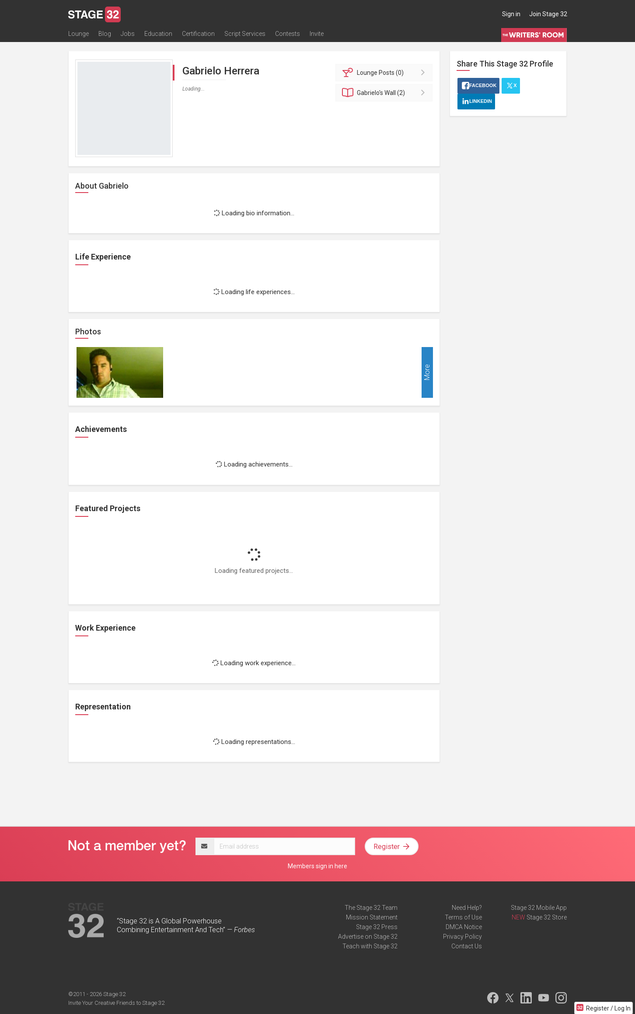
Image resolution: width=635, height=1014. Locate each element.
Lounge (78, 33)
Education (158, 33)
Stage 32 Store (547, 917)
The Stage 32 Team (371, 907)
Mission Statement (372, 917)
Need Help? (467, 907)
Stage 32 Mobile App (539, 907)
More (427, 373)
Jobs (128, 33)
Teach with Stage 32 (370, 946)
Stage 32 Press (377, 926)
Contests (287, 33)
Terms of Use (463, 917)
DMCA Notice (464, 926)
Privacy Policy (462, 936)
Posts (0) (385, 72)
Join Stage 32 (548, 14)
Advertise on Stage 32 (368, 936)
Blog (104, 33)
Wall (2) (385, 93)
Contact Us (466, 946)
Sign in (511, 14)
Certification (198, 33)
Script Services (244, 33)
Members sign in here (317, 866)
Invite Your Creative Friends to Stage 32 (116, 1003)
